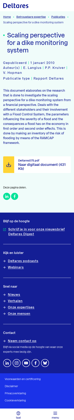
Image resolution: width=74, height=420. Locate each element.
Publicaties (58, 17)
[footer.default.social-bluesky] (45, 363)
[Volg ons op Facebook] (35, 363)
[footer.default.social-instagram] (17, 363)
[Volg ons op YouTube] (26, 363)
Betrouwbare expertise (31, 17)
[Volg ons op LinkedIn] (7, 363)
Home (7, 17)
